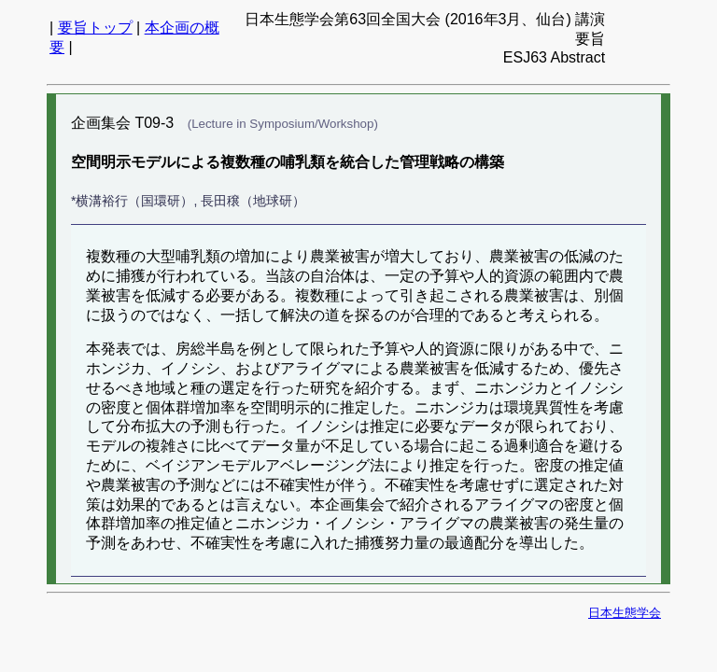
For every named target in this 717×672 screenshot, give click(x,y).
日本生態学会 (624, 613)
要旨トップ (95, 27)
